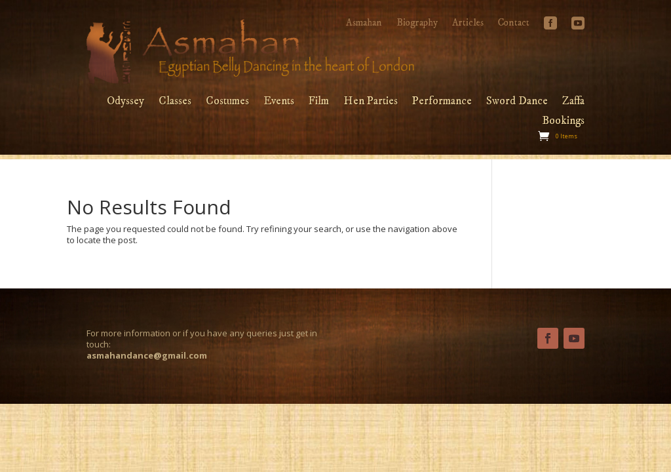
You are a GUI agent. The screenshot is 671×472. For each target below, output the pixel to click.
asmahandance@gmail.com (146, 355)
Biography (417, 23)
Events (278, 102)
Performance (442, 102)
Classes (175, 102)
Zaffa (573, 102)
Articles (468, 23)
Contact (513, 23)
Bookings (563, 122)
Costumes (227, 102)
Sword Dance (517, 102)
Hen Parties (370, 102)
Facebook (550, 28)
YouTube (578, 28)
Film (319, 102)
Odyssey (125, 102)
